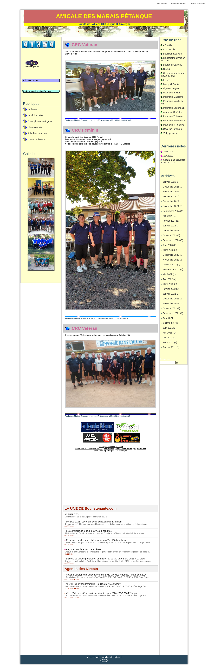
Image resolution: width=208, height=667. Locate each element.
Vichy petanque (171, 133)
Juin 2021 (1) (169, 328)
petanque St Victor (172, 112)
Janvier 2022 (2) (171, 293)
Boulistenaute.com (172, 53)
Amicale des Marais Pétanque (104, 16)
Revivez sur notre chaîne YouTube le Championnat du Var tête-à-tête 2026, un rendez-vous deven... (108, 561)
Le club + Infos (35, 115)
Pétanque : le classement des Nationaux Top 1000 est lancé (96, 540)
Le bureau (33, 109)
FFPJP (166, 80)
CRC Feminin (85, 130)
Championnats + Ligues (40, 121)
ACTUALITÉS (71, 514)
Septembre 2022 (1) (173, 269)
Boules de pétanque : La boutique (111, 450)
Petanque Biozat (171, 92)
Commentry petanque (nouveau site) (173, 74)
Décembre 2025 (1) (172, 186)
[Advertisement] (110, 482)
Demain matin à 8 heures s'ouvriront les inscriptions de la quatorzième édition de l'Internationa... (106, 524)
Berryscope (109, 448)
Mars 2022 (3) (170, 284)
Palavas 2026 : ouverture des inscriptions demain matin (94, 521)
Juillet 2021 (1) (170, 323)
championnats (35, 127)
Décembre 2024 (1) (172, 201)
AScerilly (167, 45)
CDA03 (166, 69)
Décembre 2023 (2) (172, 230)
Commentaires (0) (124, 120)
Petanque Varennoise (174, 120)
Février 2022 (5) (171, 289)
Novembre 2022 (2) (172, 259)
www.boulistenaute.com (112, 657)
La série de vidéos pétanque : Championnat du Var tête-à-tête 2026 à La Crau (105, 558)
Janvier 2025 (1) (171, 196)
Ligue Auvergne (171, 88)
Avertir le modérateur (197, 3)
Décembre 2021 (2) (172, 298)
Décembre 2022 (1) (172, 255)
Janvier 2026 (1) (171, 182)
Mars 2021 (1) (170, 342)
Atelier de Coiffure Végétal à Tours (88, 448)
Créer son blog (162, 3)
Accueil (104, 662)
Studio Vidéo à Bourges (126, 448)
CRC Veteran (84, 44)
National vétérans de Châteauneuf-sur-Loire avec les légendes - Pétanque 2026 (106, 574)
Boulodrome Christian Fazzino (36, 91)
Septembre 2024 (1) (173, 211)
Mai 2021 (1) (169, 332)
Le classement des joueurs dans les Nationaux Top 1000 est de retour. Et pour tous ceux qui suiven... (108, 542)
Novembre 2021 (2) (172, 303)
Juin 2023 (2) (169, 245)
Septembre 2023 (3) (173, 240)
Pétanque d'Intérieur (111, 447)
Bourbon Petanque (172, 64)
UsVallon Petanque (172, 129)
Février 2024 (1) (171, 220)
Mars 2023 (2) (170, 250)
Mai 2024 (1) (169, 216)
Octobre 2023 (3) (171, 235)
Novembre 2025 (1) (172, 191)
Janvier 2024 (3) (171, 225)
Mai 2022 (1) (169, 274)
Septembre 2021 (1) (173, 313)
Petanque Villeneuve (173, 124)
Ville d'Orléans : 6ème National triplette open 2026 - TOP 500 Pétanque (102, 593)
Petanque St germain (174, 108)
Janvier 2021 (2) (171, 347)
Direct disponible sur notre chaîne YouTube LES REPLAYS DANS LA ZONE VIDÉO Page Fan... (107, 577)
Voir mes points (30, 80)
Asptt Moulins (170, 49)
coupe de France (36, 139)
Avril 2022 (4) (169, 279)
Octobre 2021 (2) (171, 308)
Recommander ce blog (179, 3)
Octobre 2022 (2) (171, 264)
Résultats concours (37, 133)
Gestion (104, 659)
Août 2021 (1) (169, 318)
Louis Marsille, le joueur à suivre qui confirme (89, 531)
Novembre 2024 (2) (172, 206)
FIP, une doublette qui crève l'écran (84, 549)
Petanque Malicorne (173, 97)
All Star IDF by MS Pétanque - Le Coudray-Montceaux (93, 584)
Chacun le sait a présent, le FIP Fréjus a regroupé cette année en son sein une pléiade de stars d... (107, 552)
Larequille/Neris (171, 84)
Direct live (141, 448)
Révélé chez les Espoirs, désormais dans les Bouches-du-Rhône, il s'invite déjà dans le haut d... (106, 533)
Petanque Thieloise (173, 116)
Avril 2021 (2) (169, 337)
